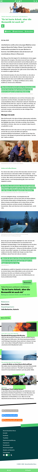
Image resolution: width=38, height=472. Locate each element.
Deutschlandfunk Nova (9, 430)
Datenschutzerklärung (9, 440)
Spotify (8, 31)
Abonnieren (29, 31)
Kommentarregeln (8, 447)
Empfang (5, 435)
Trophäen (5, 438)
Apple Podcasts (18, 31)
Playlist (29, 470)
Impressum (6, 442)
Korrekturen (6, 445)
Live (10, 470)
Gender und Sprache (9, 450)
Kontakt (5, 433)
